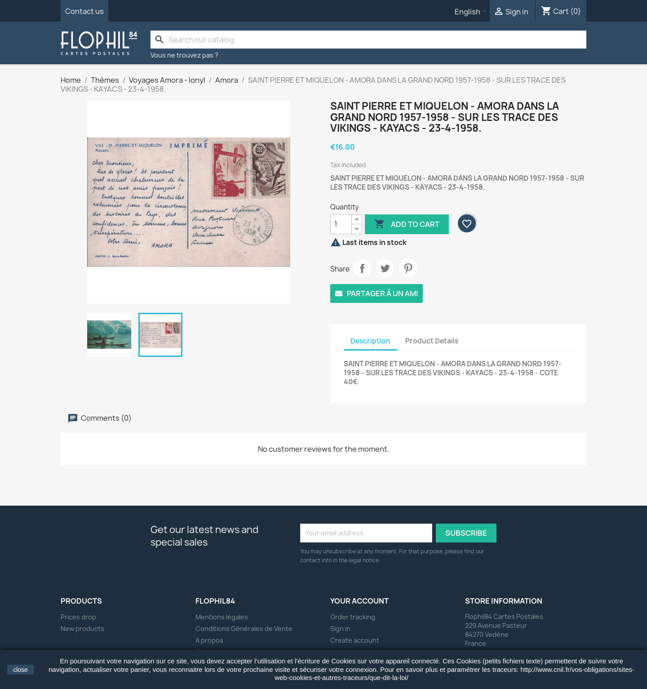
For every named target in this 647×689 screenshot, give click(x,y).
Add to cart (406, 224)
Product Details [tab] (431, 341)
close (20, 669)
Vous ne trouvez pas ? (184, 55)
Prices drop (78, 617)
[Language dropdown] (472, 12)
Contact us (84, 11)
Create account (354, 640)
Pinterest (408, 268)
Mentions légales (221, 617)
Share (362, 268)
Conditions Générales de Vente (243, 628)
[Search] (368, 40)
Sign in (340, 628)
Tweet (385, 268)
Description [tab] (370, 341)
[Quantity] (341, 224)
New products (82, 628)
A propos (209, 640)
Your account (359, 601)
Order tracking (352, 617)
